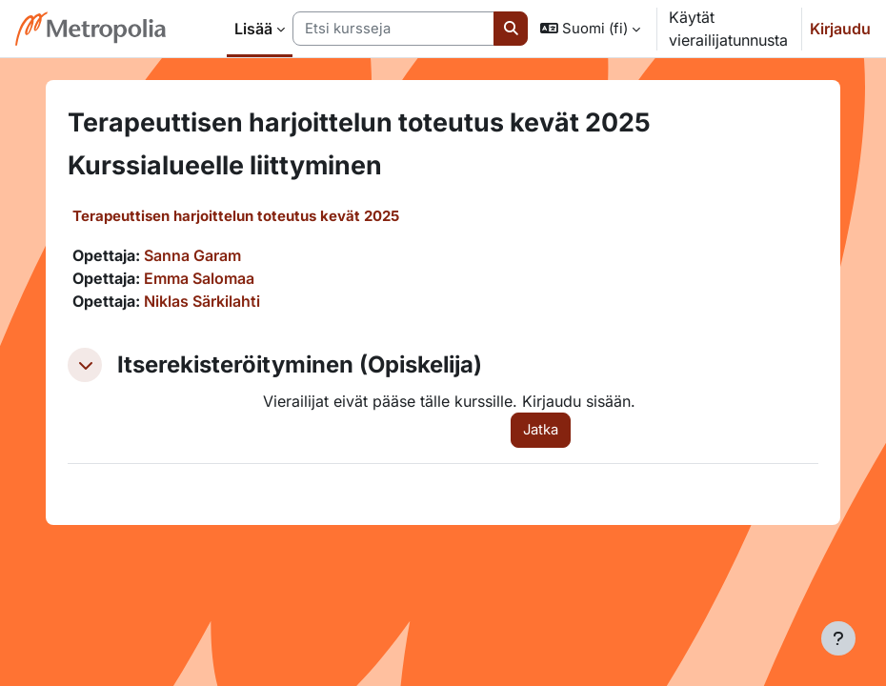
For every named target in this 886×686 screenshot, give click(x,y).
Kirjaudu (840, 28)
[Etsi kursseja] (393, 28)
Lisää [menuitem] (253, 28)
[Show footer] (838, 638)
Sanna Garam (192, 255)
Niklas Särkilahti (202, 301)
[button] (590, 28)
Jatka (540, 429)
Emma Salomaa (199, 278)
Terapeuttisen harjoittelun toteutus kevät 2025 (235, 216)
